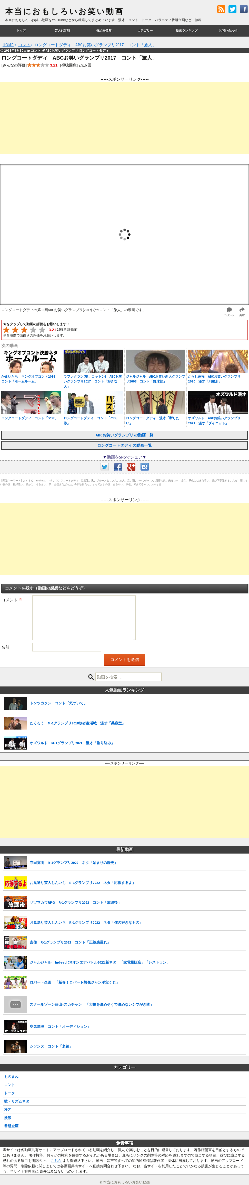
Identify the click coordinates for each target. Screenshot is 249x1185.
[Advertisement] (124, 118)
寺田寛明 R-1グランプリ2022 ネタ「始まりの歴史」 (74, 862)
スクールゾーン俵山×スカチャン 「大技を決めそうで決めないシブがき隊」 (92, 1004)
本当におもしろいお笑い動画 (64, 11)
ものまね (11, 1076)
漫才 (7, 1109)
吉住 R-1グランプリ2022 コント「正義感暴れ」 (70, 942)
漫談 (7, 1117)
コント (9, 1085)
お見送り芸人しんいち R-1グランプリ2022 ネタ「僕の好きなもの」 (86, 922)
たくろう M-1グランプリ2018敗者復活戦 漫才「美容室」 (77, 723)
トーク (9, 1093)
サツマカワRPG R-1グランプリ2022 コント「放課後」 (75, 902)
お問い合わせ (228, 30)
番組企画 (11, 1126)
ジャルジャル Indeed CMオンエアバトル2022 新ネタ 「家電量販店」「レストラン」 (100, 962)
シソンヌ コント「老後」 (51, 1046)
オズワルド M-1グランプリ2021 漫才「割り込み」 (72, 743)
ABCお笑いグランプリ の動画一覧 (124, 435)
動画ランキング (186, 30)
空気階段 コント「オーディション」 (60, 1026)
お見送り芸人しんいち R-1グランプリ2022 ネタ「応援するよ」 (83, 882)
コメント (12, 599)
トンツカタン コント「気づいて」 (58, 703)
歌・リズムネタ (16, 1101)
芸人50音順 (62, 30)
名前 (5, 647)
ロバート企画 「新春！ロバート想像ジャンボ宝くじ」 (74, 982)
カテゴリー (145, 30)
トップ (21, 30)
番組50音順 (104, 30)
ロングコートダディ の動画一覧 (124, 445)
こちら (56, 1160)
